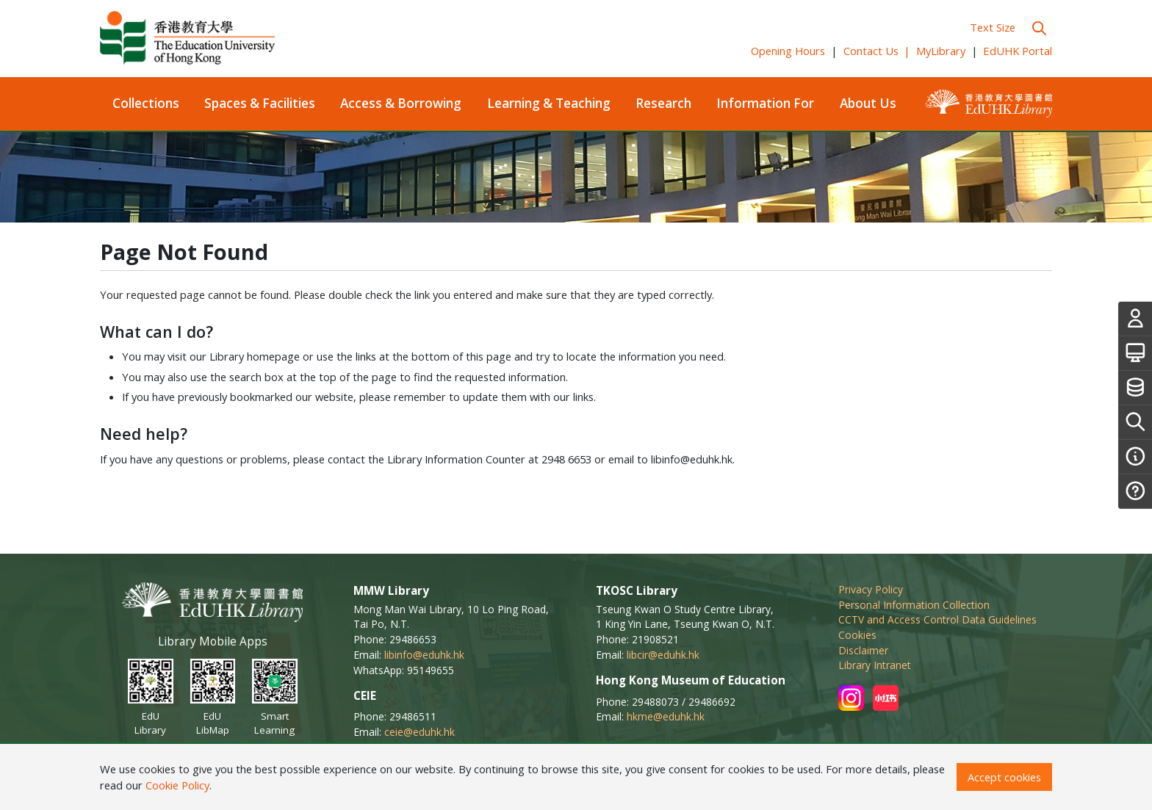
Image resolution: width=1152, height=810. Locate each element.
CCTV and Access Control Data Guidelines (937, 619)
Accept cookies (1004, 777)
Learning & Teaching (549, 103)
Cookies (857, 635)
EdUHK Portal (1017, 50)
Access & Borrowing (400, 103)
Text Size (992, 27)
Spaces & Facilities (259, 103)
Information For (765, 103)
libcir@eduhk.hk (663, 655)
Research (663, 103)
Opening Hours (788, 50)
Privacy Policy (870, 589)
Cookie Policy (177, 785)
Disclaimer (863, 650)
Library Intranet (874, 665)
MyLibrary (940, 50)
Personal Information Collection (914, 605)
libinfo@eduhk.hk (424, 655)
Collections (145, 103)
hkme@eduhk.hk (666, 716)
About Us (868, 103)
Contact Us (877, 50)
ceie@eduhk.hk (419, 732)
